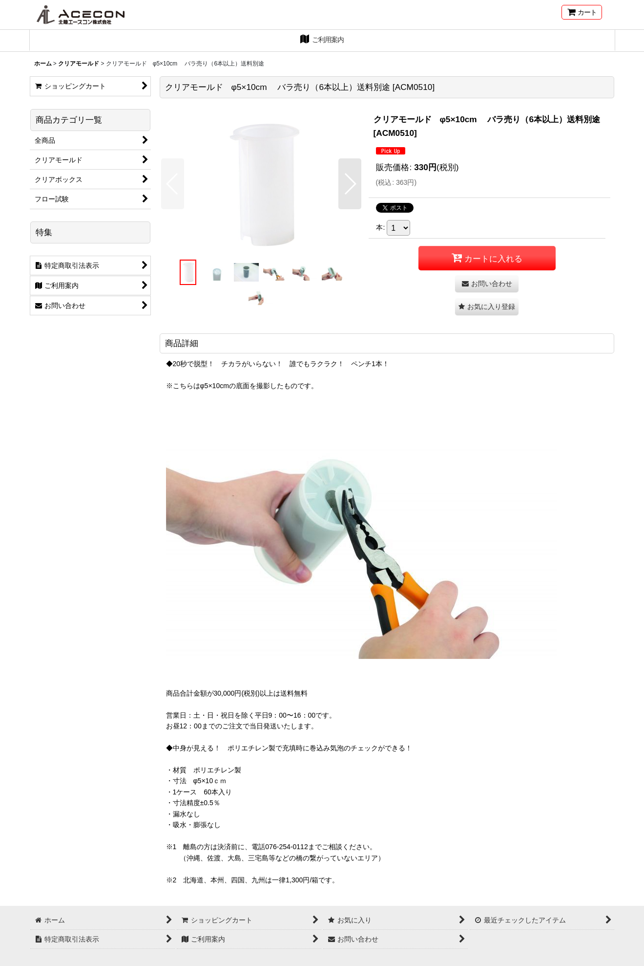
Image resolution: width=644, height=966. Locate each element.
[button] (172, 183)
